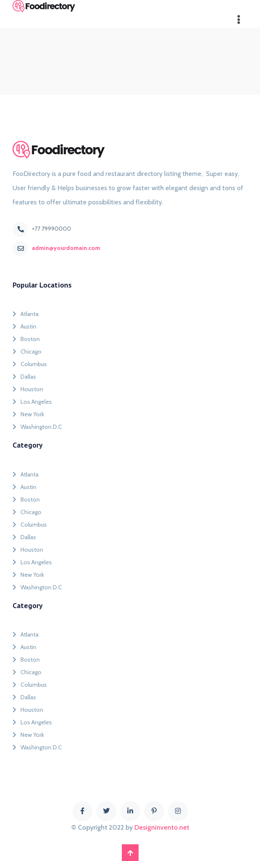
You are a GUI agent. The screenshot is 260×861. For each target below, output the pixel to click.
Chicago (27, 351)
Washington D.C (37, 426)
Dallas (24, 376)
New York (28, 414)
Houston (28, 389)
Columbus (30, 364)
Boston (26, 339)
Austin (24, 326)
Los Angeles (32, 401)
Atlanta (26, 314)
